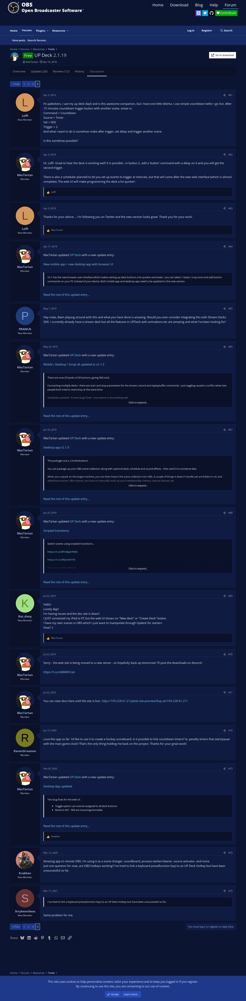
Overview (19, 71)
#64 (230, 246)
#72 (230, 730)
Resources (58, 30)
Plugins (40, 30)
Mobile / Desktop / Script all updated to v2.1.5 (73, 364)
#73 (230, 768)
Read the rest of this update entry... (66, 294)
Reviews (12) (61, 71)
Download (179, 5)
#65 (230, 308)
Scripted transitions (56, 530)
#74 (230, 852)
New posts (18, 40)
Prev (17, 84)
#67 (230, 429)
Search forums (36, 40)
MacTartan (32, 62)
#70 (230, 654)
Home (157, 5)
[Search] (226, 30)
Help (214, 5)
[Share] (224, 95)
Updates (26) (39, 71)
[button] (48, 30)
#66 (230, 346)
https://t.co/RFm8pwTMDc (62, 551)
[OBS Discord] (198, 13)
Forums (27, 30)
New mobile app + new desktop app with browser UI (78, 264)
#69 (230, 596)
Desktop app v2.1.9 (56, 447)
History (79, 71)
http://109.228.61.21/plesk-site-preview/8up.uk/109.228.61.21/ (145, 701)
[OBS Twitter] (205, 13)
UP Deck (75, 255)
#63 (230, 208)
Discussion (97, 71)
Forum (230, 5)
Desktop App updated (57, 786)
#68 (230, 512)
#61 (230, 95)
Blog (199, 5)
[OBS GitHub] (211, 13)
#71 (230, 692)
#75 (230, 891)
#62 (230, 154)
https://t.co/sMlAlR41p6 (59, 672)
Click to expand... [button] (138, 402)
